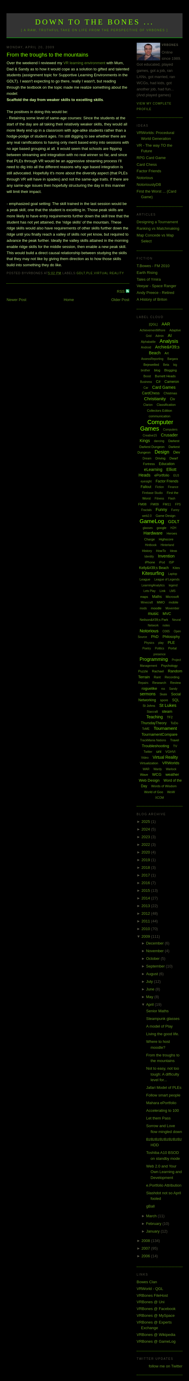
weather (172, 774)
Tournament (165, 728)
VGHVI (170, 751)
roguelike (149, 688)
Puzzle (143, 671)
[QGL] (153, 324)
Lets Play (149, 591)
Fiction (159, 487)
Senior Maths (157, 1011)
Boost (147, 376)
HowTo (161, 551)
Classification (166, 404)
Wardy (157, 769)
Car (145, 387)
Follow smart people (163, 1095)
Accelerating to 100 (162, 1110)
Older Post (120, 299)
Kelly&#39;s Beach (154, 568)
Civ (172, 399)
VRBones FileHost (152, 1295)
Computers (170, 429)
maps (144, 596)
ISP (171, 562)
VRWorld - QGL (150, 1288)
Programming (154, 659)
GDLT (80, 273)
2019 (146, 860)
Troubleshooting (155, 746)
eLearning (153, 469)
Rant (157, 677)
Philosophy (171, 637)
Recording (172, 677)
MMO (161, 602)
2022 (146, 844)
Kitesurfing (153, 573)
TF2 (170, 717)
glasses (148, 528)
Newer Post (16, 299)
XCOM (159, 797)
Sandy (173, 688)
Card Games (163, 387)
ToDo (174, 723)
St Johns (149, 705)
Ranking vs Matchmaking (158, 228)
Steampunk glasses (162, 1018)
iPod (162, 562)
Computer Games (156, 425)
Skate (163, 694)
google (161, 528)
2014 (146, 898)
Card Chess (147, 164)
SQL (175, 700)
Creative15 (150, 435)
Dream (147, 458)
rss (163, 688)
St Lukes (167, 705)
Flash (171, 498)
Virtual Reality (109, 273)
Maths (157, 597)
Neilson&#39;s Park (154, 619)
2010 (146, 929)
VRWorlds (170, 763)
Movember (172, 608)
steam (167, 711)
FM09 (154, 504)
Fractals (146, 510)
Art (167, 353)
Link (162, 591)
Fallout (146, 487)
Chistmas (170, 393)
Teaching (154, 717)
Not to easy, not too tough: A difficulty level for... (162, 1074)
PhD (154, 636)
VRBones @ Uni (151, 1302)
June (150, 989)
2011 (146, 921)
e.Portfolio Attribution (163, 1185)
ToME (146, 728)
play (160, 642)
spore (164, 700)
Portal (172, 648)
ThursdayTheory (153, 723)
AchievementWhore (152, 330)
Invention (166, 556)
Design (162, 451)
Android (146, 347)
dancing (159, 441)
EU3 (176, 475)
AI (170, 335)
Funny (161, 509)
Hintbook (150, 545)
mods (143, 608)
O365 (166, 631)
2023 (146, 837)
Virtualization (149, 763)
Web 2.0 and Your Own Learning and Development (164, 1172)
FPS (178, 504)
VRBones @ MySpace (156, 1315)
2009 (146, 936)
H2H (173, 528)
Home (69, 299)
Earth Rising (147, 272)
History (147, 551)
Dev (176, 452)
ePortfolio (161, 475)
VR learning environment (84, 63)
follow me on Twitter (166, 1366)
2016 (146, 883)
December (155, 943)
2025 (146, 821)
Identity (149, 556)
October (153, 958)
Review (175, 682)
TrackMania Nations (153, 740)
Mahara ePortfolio (161, 1103)
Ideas (173, 551)
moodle (156, 608)
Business (146, 381)
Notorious (145, 178)
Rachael (158, 671)
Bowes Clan (147, 1282)
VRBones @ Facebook (156, 1308)
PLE (89, 273)
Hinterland (167, 545)
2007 (146, 1248)
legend (173, 585)
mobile (173, 602)
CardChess (151, 393)
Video (144, 757)
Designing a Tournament (157, 222)
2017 (146, 875)
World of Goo (153, 792)
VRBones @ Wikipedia (156, 1334)
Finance (173, 487)
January (153, 1231)
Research (159, 682)
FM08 (142, 504)
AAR (166, 324)
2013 (146, 906)
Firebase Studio (152, 492)
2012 (146, 913)
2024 (146, 829)
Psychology (169, 665)
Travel (174, 740)
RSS (121, 291)
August (152, 974)
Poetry (146, 648)
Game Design (165, 515)
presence (159, 654)
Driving (160, 458)
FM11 (167, 504)
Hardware (153, 532)
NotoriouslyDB (149, 184)
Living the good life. (162, 1034)
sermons (148, 694)
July (150, 981)
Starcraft (152, 711)
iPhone (150, 562)
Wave (144, 774)
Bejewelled (151, 364)
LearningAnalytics (153, 585)
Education (166, 464)
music (153, 613)
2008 (146, 1240)
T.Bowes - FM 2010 (153, 266)
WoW (171, 792)
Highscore (166, 539)
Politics (159, 648)
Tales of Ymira (149, 279)
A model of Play (159, 1026)
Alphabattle (148, 341)
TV (175, 746)
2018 (146, 867)
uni (158, 751)
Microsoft (172, 596)
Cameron (172, 382)
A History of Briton (152, 299)
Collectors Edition (159, 410)
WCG (157, 774)
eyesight (146, 481)
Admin (159, 336)
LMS (173, 591)
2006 (146, 1256)
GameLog (152, 521)
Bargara (172, 358)
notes (166, 625)
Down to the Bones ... (94, 22)
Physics (149, 642)
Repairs (143, 682)
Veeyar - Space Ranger (156, 286)
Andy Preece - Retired (155, 292)
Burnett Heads (165, 376)
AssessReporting (152, 358)
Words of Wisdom (164, 786)
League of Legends (167, 579)
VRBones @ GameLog (156, 1341)
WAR (146, 769)
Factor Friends (149, 171)
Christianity (155, 398)
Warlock (171, 769)
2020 (146, 852)
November (155, 951)
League (145, 579)
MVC (167, 613)
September (156, 966)
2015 (146, 890)
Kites (176, 568)
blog (157, 370)
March (152, 1216)
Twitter (148, 751)
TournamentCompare (160, 734)
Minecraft (147, 602)
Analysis (169, 341)
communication (159, 416)
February (154, 1223)
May (150, 997)
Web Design (149, 780)
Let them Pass (158, 1118)
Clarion (148, 404)
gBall (150, 1206)
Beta (166, 364)
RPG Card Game (151, 158)
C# (158, 382)
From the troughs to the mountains (47, 55)
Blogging (170, 370)
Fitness (159, 498)
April (150, 1004)
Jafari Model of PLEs (163, 1087)
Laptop (172, 573)
